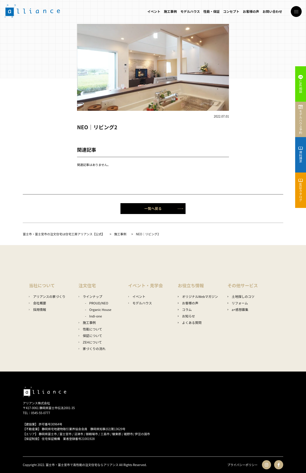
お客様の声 (251, 11)
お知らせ (186, 316)
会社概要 (37, 303)
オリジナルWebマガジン (198, 296)
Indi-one (95, 316)
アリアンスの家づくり (47, 296)
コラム (185, 309)
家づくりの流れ (92, 348)
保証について (90, 335)
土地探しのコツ (240, 296)
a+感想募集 (237, 309)
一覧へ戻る (163, 208)
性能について (90, 329)
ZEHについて (90, 342)
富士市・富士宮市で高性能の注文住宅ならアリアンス (82, 465)
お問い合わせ (272, 11)
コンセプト (231, 11)
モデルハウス (190, 11)
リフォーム (237, 303)
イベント (153, 11)
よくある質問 (189, 322)
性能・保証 (211, 11)
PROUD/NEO (98, 303)
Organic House (100, 309)
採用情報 (37, 309)
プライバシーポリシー (242, 465)
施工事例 (170, 11)
